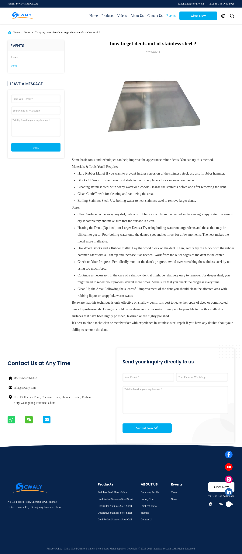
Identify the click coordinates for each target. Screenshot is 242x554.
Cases (14, 57)
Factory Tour (147, 499)
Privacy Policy (54, 548)
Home (93, 16)
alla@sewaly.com (25, 387)
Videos (122, 16)
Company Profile (150, 492)
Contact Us (155, 16)
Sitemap (145, 512)
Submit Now (147, 428)
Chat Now (198, 16)
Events (171, 16)
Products (107, 16)
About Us (137, 16)
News (27, 32)
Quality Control (149, 506)
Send (36, 147)
